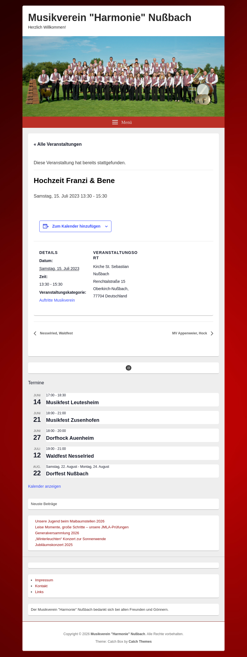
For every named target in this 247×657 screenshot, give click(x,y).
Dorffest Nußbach (67, 473)
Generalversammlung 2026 (57, 533)
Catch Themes (140, 642)
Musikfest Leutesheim (72, 402)
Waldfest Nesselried (70, 456)
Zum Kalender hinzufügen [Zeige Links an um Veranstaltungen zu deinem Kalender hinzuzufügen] (76, 226)
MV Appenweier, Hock (190, 333)
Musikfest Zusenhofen (72, 420)
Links (39, 592)
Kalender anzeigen (44, 486)
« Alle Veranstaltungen (58, 144)
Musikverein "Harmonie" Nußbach (109, 17)
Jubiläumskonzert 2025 (54, 545)
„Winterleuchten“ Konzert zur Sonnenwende (70, 539)
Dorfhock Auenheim (70, 438)
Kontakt (41, 586)
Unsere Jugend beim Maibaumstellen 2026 (69, 521)
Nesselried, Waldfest (56, 333)
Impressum (44, 580)
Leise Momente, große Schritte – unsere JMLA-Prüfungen (82, 527)
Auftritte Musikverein (57, 300)
